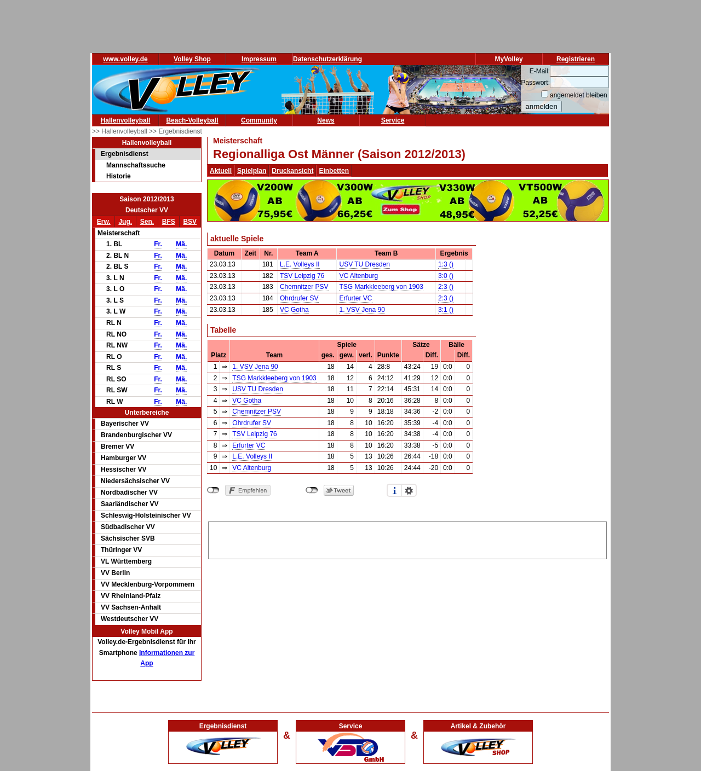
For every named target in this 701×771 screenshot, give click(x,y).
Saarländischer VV (129, 504)
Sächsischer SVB (128, 538)
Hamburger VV (123, 458)
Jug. (125, 221)
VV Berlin (115, 573)
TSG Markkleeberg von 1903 (381, 287)
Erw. (104, 221)
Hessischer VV (123, 469)
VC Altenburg (358, 276)
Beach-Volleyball (192, 120)
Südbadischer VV (128, 527)
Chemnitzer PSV (304, 287)
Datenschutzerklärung (327, 59)
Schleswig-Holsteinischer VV (146, 515)
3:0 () (445, 276)
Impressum (259, 59)
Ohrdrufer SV (299, 298)
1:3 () (445, 264)
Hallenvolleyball (126, 120)
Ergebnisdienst (124, 154)
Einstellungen (409, 490)
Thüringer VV (121, 550)
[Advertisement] (407, 538)
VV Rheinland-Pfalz (130, 596)
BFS (168, 221)
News (325, 120)
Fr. (158, 244)
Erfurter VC (355, 298)
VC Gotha (294, 310)
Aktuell (221, 171)
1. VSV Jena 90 (361, 310)
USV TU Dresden (364, 264)
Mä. (181, 244)
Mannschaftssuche (135, 165)
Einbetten (334, 171)
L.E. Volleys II (300, 264)
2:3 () (445, 287)
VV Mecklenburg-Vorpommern (147, 584)
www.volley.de (125, 59)
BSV (190, 221)
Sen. (147, 221)
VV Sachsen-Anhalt (131, 607)
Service (393, 120)
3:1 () (445, 310)
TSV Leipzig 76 (302, 276)
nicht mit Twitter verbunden (312, 490)
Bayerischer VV (125, 423)
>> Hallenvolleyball (120, 131)
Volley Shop (192, 59)
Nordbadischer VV (129, 492)
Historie (118, 176)
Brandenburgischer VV (136, 435)
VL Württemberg (126, 561)
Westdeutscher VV (129, 619)
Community (259, 120)
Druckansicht (292, 171)
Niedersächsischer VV (135, 481)
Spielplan (251, 171)
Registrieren (575, 59)
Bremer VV (117, 446)
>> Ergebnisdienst (175, 131)
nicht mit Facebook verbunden (213, 490)
